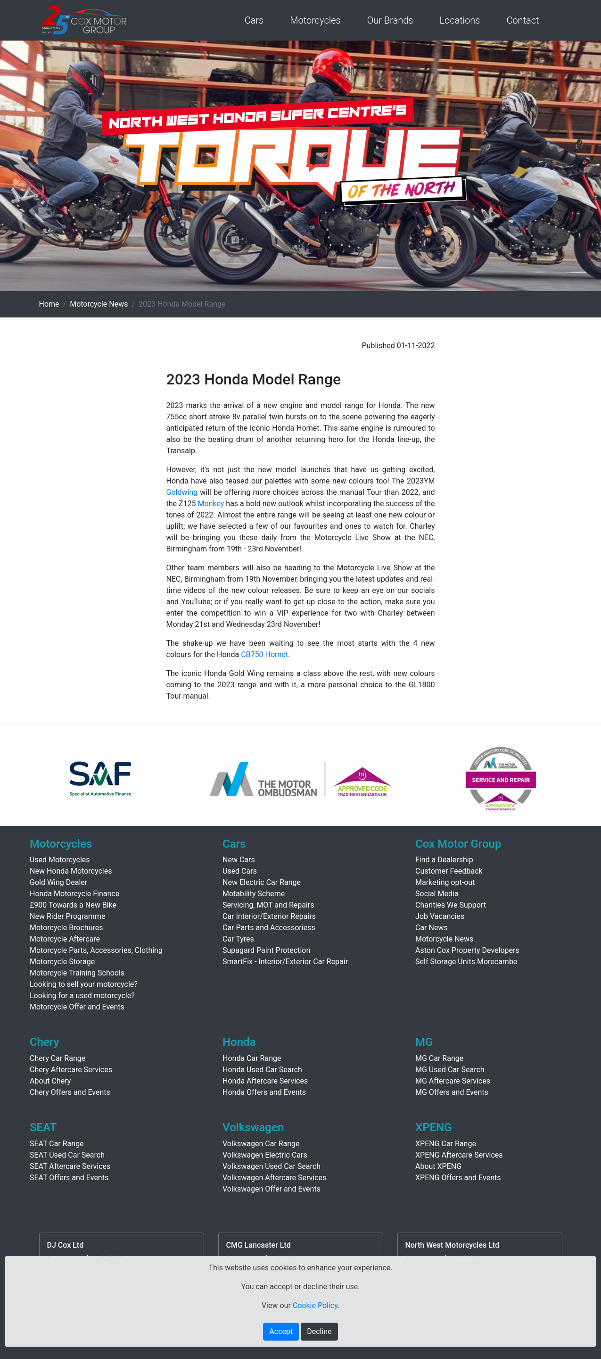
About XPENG (438, 1166)
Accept (281, 1331)
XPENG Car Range (445, 1143)
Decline (319, 1331)
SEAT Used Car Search (67, 1155)
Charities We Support (450, 904)
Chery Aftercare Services (71, 1069)
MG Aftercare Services (452, 1080)
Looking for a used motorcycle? (82, 995)
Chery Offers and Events (70, 1092)
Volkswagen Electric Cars (264, 1155)
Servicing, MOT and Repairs (268, 904)
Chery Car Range (57, 1058)
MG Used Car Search (450, 1069)
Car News (431, 927)
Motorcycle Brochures (66, 927)
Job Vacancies (439, 916)
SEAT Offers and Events (69, 1177)
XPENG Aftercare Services (459, 1155)
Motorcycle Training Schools (77, 972)
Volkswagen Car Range (261, 1143)
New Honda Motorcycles (71, 871)
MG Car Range (439, 1058)
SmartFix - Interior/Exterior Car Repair (285, 961)
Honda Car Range (251, 1058)
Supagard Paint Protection (266, 950)
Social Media (437, 893)
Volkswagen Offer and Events (271, 1188)
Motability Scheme (253, 893)
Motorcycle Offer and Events (77, 1006)
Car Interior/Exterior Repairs (269, 916)
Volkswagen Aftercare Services (274, 1177)
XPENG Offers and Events (458, 1177)
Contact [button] (522, 20)
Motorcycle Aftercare (65, 938)
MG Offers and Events (451, 1092)
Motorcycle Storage (62, 961)
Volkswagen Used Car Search (271, 1166)
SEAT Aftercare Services (70, 1166)
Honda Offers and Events (264, 1092)
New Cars (238, 859)
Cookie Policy (315, 1305)
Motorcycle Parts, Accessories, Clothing (96, 950)
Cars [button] (254, 20)
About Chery (50, 1080)
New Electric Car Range (261, 882)
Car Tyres (238, 938)
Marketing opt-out (445, 882)
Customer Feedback (448, 871)
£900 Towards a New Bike (73, 904)
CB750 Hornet (264, 654)
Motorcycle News (99, 304)
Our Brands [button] (390, 20)
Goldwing (182, 492)
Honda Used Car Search (262, 1069)
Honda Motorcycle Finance (74, 893)
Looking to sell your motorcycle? (84, 984)
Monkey (211, 503)
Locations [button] (459, 20)
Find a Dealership (444, 859)
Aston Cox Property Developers (467, 950)
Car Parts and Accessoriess (268, 927)
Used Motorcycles (60, 859)
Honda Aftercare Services (265, 1080)
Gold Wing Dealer (58, 882)
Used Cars (239, 871)
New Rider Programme (67, 916)
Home (49, 304)
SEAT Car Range (57, 1143)
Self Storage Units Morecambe (466, 961)
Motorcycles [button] (315, 20)
